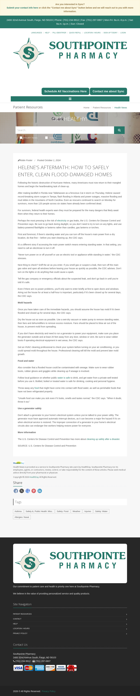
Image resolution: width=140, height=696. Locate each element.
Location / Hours (92, 33)
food (36, 388)
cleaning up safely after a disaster (103, 439)
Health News (29, 137)
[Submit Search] (119, 130)
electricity (61, 220)
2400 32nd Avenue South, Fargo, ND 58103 (30, 20)
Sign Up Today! (111, 33)
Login (123, 33)
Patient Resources (102, 107)
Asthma (18, 511)
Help (47, 33)
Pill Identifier (59, 33)
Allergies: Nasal (22, 517)
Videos (51, 137)
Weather (76, 511)
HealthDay (34, 477)
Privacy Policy (20, 633)
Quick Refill (75, 33)
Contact (17, 619)
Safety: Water (101, 511)
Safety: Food (62, 511)
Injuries (87, 511)
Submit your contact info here (23, 7)
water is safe (64, 377)
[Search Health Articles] (65, 130)
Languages (36, 33)
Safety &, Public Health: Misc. (39, 511)
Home (86, 107)
